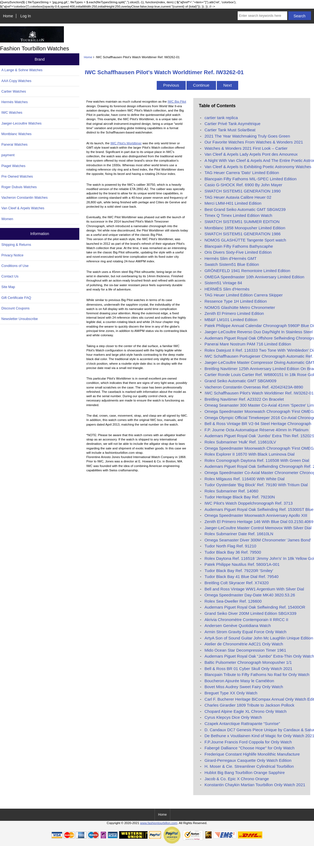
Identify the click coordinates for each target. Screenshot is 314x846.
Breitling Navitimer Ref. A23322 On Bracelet (244, 399)
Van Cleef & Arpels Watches (22, 208)
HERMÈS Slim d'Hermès (226, 289)
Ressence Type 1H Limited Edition (235, 301)
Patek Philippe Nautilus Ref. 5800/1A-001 (241, 564)
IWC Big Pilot (177, 101)
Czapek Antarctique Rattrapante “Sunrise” (242, 723)
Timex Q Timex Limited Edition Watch (238, 215)
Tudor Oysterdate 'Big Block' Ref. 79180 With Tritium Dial (256, 484)
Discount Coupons (15, 308)
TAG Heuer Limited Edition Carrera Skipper (243, 295)
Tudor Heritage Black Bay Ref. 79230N (239, 497)
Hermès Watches (14, 102)
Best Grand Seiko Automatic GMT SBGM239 (245, 209)
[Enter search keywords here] (262, 15)
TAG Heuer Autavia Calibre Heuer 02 (237, 197)
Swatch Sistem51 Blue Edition (231, 264)
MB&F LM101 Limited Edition (230, 319)
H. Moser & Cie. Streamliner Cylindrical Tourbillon (249, 766)
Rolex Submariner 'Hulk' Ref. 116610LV (240, 442)
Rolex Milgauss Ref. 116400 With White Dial (244, 478)
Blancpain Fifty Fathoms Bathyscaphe (238, 246)
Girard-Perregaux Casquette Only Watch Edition (247, 760)
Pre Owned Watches (17, 176)
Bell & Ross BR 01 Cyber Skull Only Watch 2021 (248, 668)
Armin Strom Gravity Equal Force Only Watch (245, 631)
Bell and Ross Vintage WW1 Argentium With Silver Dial (254, 589)
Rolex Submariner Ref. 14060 (231, 491)
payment (8, 155)
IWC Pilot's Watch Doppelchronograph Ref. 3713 (248, 503)
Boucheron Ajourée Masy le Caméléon (239, 680)
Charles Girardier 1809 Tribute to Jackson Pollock (249, 705)
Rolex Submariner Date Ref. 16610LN (238, 533)
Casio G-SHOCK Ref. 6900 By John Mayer (243, 184)
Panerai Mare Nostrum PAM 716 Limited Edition (247, 344)
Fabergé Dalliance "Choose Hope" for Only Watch (249, 748)
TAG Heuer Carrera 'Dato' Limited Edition (241, 172)
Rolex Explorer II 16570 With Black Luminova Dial (249, 454)
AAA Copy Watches (16, 81)
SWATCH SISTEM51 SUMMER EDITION (241, 221)
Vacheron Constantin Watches (24, 197)
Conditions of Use (15, 266)
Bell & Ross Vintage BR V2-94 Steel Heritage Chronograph (257, 423)
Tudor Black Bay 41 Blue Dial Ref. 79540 (241, 576)
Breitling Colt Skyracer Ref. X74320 (236, 582)
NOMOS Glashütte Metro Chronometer (239, 307)
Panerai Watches (14, 144)
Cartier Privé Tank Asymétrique (232, 123)
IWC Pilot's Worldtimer (126, 143)
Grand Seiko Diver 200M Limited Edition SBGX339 (250, 613)
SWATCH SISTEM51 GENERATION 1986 (242, 233)
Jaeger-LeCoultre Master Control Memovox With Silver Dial (258, 527)
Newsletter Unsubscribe (19, 319)
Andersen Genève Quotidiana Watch (237, 625)
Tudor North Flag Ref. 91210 (230, 546)
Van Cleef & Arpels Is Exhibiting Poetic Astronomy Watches (257, 166)
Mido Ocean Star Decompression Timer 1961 (245, 650)
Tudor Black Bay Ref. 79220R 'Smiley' (238, 570)
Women (7, 219)
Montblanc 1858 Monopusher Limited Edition (244, 228)
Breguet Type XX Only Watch (230, 693)
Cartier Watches (13, 91)
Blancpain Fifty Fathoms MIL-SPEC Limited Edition (250, 179)
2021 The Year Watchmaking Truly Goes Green (247, 136)
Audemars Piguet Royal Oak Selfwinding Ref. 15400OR (254, 607)
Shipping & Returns (16, 245)
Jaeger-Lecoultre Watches (21, 123)
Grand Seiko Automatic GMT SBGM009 (240, 380)
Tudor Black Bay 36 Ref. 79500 (232, 552)
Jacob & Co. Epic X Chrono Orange (236, 778)
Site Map (8, 287)
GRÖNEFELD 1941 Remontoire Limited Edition (247, 270)
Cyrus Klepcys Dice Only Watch (233, 717)
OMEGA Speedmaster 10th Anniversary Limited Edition (254, 277)
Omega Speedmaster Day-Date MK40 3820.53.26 (249, 595)
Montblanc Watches (16, 134)
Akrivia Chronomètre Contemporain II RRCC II (246, 619)
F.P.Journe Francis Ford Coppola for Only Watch (248, 742)
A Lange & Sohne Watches (21, 70)
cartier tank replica (221, 117)
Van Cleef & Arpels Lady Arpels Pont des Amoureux (250, 154)
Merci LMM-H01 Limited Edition (232, 203)
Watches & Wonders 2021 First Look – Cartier (245, 148)
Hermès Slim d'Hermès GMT (230, 258)
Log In (25, 16)
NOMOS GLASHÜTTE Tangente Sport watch (245, 240)
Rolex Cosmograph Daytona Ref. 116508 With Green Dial (256, 460)
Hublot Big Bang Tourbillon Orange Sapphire (244, 772)
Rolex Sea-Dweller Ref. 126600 (232, 601)
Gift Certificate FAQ (16, 298)
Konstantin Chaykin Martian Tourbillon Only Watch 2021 (254, 784)
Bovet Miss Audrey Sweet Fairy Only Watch (243, 686)
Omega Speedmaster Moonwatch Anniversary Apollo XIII (255, 515)
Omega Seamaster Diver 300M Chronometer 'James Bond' (257, 540)
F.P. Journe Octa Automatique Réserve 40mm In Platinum (256, 429)
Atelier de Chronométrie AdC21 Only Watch (243, 644)
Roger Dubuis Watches (19, 187)
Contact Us (9, 276)
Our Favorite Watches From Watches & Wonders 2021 (253, 142)
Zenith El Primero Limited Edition (234, 313)
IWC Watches (11, 112)
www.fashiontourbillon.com (158, 823)
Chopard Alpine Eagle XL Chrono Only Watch (245, 711)
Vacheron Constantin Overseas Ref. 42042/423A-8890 (253, 387)
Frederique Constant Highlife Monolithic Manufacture (252, 754)
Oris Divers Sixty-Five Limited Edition (238, 252)
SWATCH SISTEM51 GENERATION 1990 (242, 191)
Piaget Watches (13, 166)
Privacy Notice (12, 255)
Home (8, 16)
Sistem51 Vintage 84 (223, 282)
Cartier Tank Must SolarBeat (229, 130)
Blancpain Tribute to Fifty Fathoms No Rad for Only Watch (256, 674)
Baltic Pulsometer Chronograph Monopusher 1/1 (248, 662)
